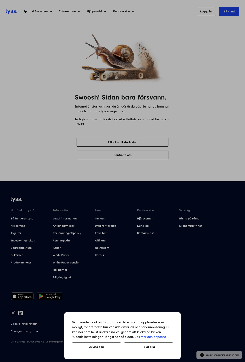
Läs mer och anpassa (150, 337)
